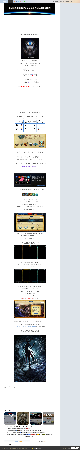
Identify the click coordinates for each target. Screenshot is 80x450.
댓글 (5, 444)
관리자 (74, 1)
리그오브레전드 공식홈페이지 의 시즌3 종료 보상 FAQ (25, 326)
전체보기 (63, 1)
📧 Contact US (38, 448)
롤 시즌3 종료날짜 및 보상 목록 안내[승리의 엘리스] (30, 8)
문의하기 (60, 1)
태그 (66, 1)
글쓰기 (68, 1)
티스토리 (17, 441)
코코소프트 (7, 448)
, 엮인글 (9, 444)
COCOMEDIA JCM (69, 448)
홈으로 (53, 1)
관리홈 (71, 1)
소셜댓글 (42, 441)
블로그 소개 (56, 1)
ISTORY (29, 448)
